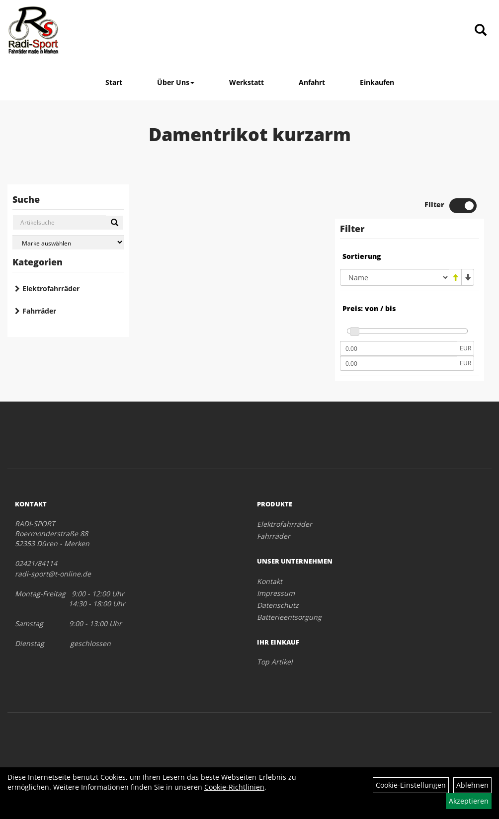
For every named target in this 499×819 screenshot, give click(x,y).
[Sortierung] (394, 277)
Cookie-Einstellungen (411, 785)
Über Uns (175, 82)
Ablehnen (472, 785)
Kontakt (269, 581)
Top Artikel (275, 661)
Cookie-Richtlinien (234, 787)
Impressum (276, 593)
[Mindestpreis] (398, 348)
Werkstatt (246, 82)
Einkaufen (377, 82)
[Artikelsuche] (481, 30)
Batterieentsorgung (289, 617)
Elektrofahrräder (51, 288)
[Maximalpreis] (398, 363)
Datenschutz (278, 605)
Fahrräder (39, 311)
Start (113, 82)
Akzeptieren (469, 801)
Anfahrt (312, 82)
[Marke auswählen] (68, 242)
